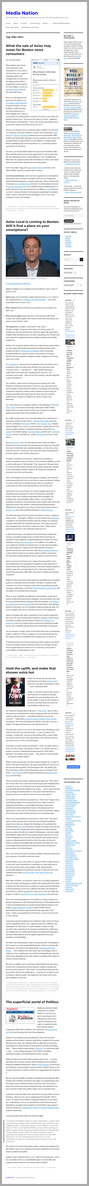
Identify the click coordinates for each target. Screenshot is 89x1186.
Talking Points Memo (30, 1108)
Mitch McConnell (43, 986)
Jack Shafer (68, 828)
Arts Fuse (68, 786)
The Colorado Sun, (44, 424)
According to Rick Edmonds (16, 103)
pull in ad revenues (26, 542)
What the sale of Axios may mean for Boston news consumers (28, 50)
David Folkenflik (70, 812)
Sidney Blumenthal (42, 989)
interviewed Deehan (35, 168)
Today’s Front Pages (71, 885)
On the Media (69, 867)
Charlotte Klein (70, 798)
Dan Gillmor (69, 808)
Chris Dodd (53, 982)
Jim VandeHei (19, 208)
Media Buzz (68, 849)
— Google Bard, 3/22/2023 (72, 164)
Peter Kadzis (17, 773)
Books (45, 23)
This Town (24, 991)
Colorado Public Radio (41, 421)
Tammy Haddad (54, 989)
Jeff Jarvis (68, 835)
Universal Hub (69, 889)
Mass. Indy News (12, 27)
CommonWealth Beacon (72, 802)
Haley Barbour (35, 984)
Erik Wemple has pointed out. (45, 588)
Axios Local (39, 206)
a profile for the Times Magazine (33, 894)
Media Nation (22, 13)
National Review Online (50, 1108)
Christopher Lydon (71, 800)
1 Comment (20, 210)
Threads (67, 240)
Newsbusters (69, 861)
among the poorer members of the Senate (40, 719)
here (20, 827)
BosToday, (55, 518)
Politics (25, 982)
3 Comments (31, 657)
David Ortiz (9, 984)
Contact (24, 23)
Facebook (68, 236)
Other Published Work (61, 23)
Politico (23, 657)
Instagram (68, 246)
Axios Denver (14, 443)
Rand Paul (32, 989)
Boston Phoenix (44, 982)
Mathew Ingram (70, 845)
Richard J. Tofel (70, 873)
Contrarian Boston (71, 804)
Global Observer (70, 824)
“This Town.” (42, 711)
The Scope (68, 879)
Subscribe (69, 221)
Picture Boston (69, 869)
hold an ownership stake (17, 187)
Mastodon (68, 242)
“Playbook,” (39, 1048)
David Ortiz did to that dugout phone (36, 872)
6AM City (27, 655)
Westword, (41, 434)
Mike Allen (35, 208)
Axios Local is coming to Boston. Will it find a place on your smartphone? (32, 226)
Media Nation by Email (29, 27)
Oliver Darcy (69, 865)
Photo (32, 278)
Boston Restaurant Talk (72, 790)
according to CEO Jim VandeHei (34, 300)
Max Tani (68, 847)
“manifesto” (14, 364)
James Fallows (69, 831)
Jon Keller (68, 839)
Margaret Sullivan (70, 841)
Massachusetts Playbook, (30, 351)
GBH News (45, 655)
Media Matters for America (73, 851)
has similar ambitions (49, 550)
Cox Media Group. (24, 184)
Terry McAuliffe (16, 991)
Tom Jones (68, 887)
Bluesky (67, 238)
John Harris (27, 208)
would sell (48, 189)
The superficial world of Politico (32, 1002)
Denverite (26, 424)
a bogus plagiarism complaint (22, 908)
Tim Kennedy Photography (73, 883)
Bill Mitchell (69, 788)
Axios (32, 655)
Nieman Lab (69, 863)
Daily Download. (47, 510)
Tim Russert (31, 991)
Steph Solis (51, 208)
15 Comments (51, 1167)
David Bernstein (70, 810)
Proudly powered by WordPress (25, 1177)
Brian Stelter (69, 792)
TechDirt (68, 881)
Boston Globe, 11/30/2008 (73, 192)
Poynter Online (70, 871)
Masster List (10, 510)
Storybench (69, 877)
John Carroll (69, 837)
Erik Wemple (69, 814)
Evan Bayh (26, 984)
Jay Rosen (68, 833)
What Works (12, 210)
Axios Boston (31, 206)
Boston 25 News (48, 206)
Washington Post (41, 991)
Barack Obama (34, 982)
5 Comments (52, 991)
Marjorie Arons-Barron (72, 843)
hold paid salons (44, 1065)
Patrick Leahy (52, 681)
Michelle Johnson (70, 855)
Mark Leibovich (15, 986)
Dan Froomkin (69, 806)
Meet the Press (25, 986)
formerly (26, 604)
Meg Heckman (69, 853)
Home (8, 23)
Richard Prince (69, 875)
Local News (21, 206)
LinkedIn (68, 244)
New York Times (54, 986)
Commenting (35, 23)
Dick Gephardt (18, 984)
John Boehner (44, 984)
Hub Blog (68, 826)
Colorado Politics (34, 432)
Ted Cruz (8, 991)
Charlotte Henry (70, 796)
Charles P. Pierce (70, 794)
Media (21, 655)
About (15, 23)
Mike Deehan (43, 208)
